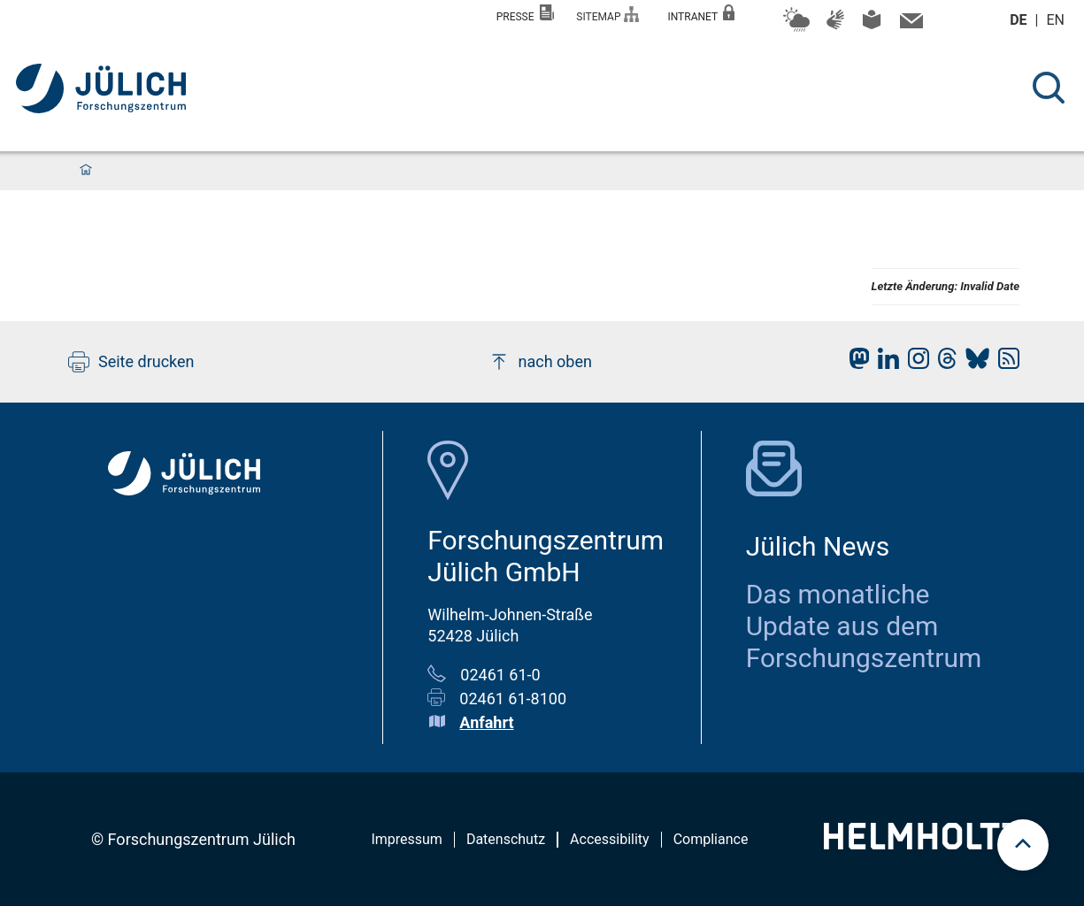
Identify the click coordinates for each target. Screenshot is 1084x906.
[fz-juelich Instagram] (914, 363)
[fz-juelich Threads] (943, 363)
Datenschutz (505, 839)
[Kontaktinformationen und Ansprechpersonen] (909, 25)
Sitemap (607, 14)
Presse (525, 13)
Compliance (711, 839)
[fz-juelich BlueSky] (973, 363)
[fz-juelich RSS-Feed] (1004, 363)
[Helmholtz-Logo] (921, 843)
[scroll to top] (1023, 845)
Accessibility (610, 839)
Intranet (700, 13)
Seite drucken (131, 361)
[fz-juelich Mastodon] (855, 363)
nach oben (540, 361)
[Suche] (1049, 88)
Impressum (406, 839)
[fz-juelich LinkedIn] (884, 363)
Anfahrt (486, 722)
